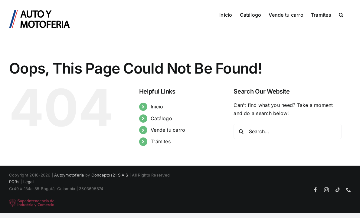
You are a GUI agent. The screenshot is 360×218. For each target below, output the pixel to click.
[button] (348, 14)
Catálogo (161, 118)
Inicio (157, 107)
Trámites (161, 141)
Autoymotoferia (69, 175)
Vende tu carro (168, 130)
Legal (28, 181)
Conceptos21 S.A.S (109, 175)
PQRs (14, 181)
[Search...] (288, 131)
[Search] (241, 131)
